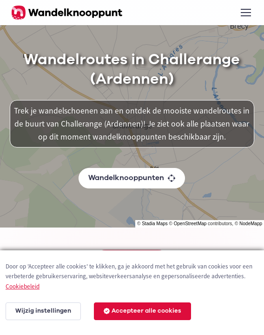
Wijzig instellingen (43, 311)
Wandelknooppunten (131, 178)
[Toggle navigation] (245, 12)
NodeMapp (250, 223)
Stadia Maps (155, 223)
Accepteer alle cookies (142, 311)
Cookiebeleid (23, 286)
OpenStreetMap (190, 223)
